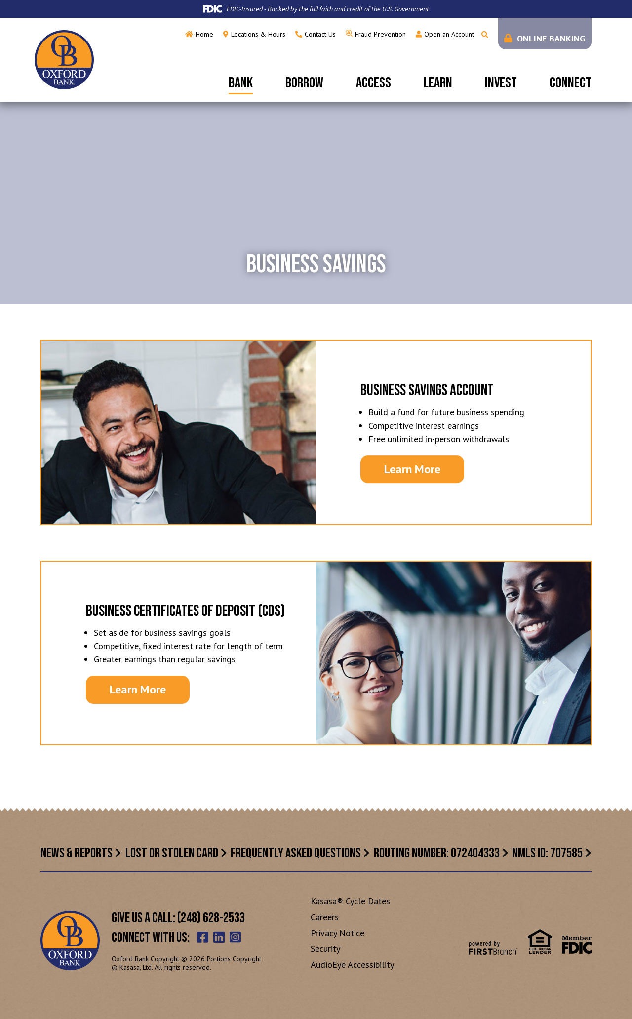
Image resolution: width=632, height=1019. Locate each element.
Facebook (202, 937)
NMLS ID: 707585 (547, 853)
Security (325, 948)
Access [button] (373, 83)
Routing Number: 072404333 (437, 853)
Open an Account (449, 34)
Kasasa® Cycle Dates (350, 901)
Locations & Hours (258, 34)
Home (204, 34)
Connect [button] (571, 83)
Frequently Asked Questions (296, 853)
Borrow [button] (304, 83)
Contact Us (320, 34)
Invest (501, 83)
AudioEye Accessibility (352, 964)
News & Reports (76, 853)
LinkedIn (219, 937)
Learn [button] (438, 83)
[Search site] (484, 34)
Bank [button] (241, 83)
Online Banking (551, 38)
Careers (325, 917)
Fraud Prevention (380, 34)
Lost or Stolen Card (171, 853)
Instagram (235, 937)
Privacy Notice (337, 932)
